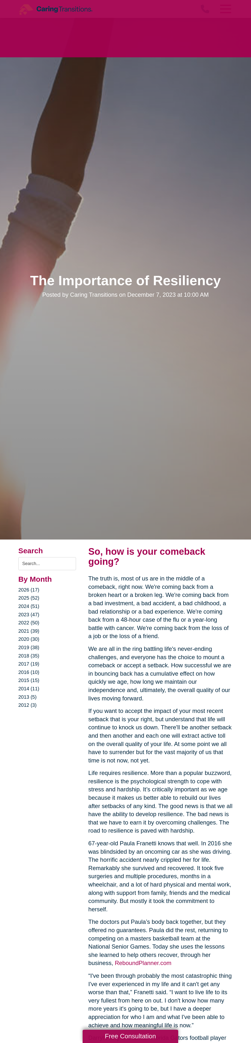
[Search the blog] (47, 563)
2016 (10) (28, 672)
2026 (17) (28, 589)
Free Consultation (130, 1036)
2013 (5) (27, 697)
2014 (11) (28, 688)
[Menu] (225, 9)
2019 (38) (28, 647)
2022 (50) (28, 622)
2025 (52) (28, 598)
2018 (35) (28, 655)
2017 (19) (28, 664)
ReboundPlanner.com (143, 963)
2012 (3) (27, 705)
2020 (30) (28, 639)
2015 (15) (28, 680)
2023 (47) (28, 614)
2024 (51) (28, 606)
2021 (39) (28, 631)
